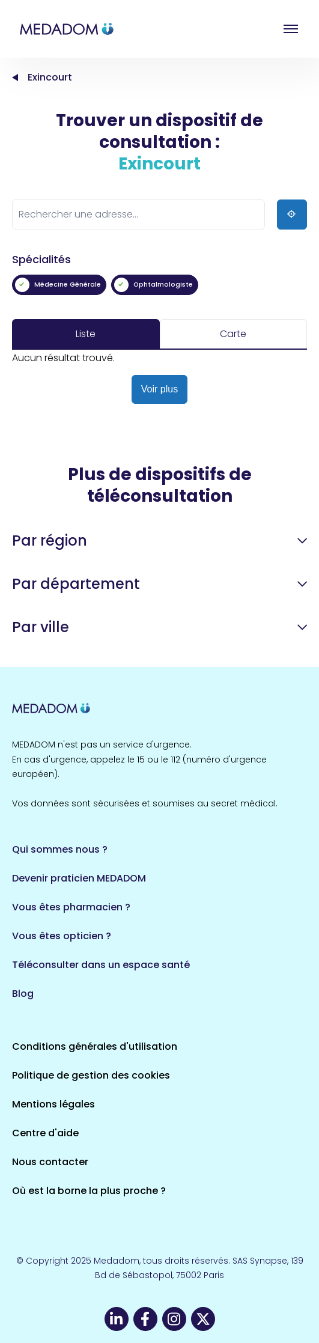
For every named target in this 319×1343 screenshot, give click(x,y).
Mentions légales (53, 1104)
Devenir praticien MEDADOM (79, 878)
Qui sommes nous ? (60, 849)
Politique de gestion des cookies (91, 1075)
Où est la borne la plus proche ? (89, 1191)
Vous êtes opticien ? (61, 936)
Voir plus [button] (159, 389)
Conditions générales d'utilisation (94, 1046)
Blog (23, 993)
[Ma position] (292, 214)
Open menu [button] (291, 29)
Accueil (15, 77)
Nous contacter (50, 1162)
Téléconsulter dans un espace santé (101, 965)
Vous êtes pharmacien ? (71, 907)
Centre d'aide (45, 1133)
